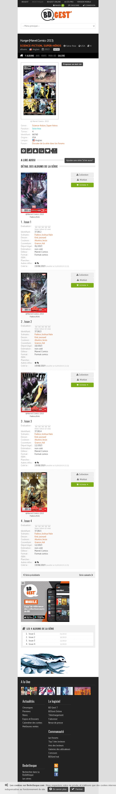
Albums (29, 55)
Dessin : (24, 237)
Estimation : (26, 249)
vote (54, 151)
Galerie (61, 55)
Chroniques (27, 707)
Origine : (24, 137)
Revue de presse (55, 722)
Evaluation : (26, 226)
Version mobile (84, 2)
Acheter (82, 185)
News (25, 715)
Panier (58, 5)
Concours (52, 753)
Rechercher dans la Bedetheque (30, 773)
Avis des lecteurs (56, 745)
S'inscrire (73, 5)
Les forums (53, 737)
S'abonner (52, 719)
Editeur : (24, 251)
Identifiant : (26, 134)
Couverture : (26, 243)
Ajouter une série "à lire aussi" (79, 160)
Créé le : (24, 266)
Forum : (24, 143)
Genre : (24, 125)
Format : (24, 254)
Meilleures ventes (30, 726)
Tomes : (24, 131)
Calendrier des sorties (32, 722)
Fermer (77, 789)
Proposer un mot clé (72, 64)
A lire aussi (28, 160)
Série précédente (31, 575)
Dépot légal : (27, 246)
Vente (44, 55)
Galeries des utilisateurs (59, 749)
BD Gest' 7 (53, 707)
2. (27, 637)
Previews (26, 711)
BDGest (25, 2)
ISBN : (23, 257)
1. (27, 633)
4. (27, 644)
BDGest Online (54, 2)
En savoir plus (57, 789)
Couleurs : (25, 240)
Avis (37, 55)
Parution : (25, 128)
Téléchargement (55, 715)
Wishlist (82, 179)
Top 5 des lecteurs (56, 741)
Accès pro (68, 2)
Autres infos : (27, 263)
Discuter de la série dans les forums (48, 143)
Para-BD (52, 55)
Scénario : (25, 234)
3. (27, 640)
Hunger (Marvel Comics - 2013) (36, 40)
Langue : (24, 140)
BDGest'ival (53, 756)
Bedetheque (37, 2)
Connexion (89, 5)
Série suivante (86, 575)
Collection (82, 174)
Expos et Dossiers (30, 719)
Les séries (26, 778)
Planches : (25, 260)
